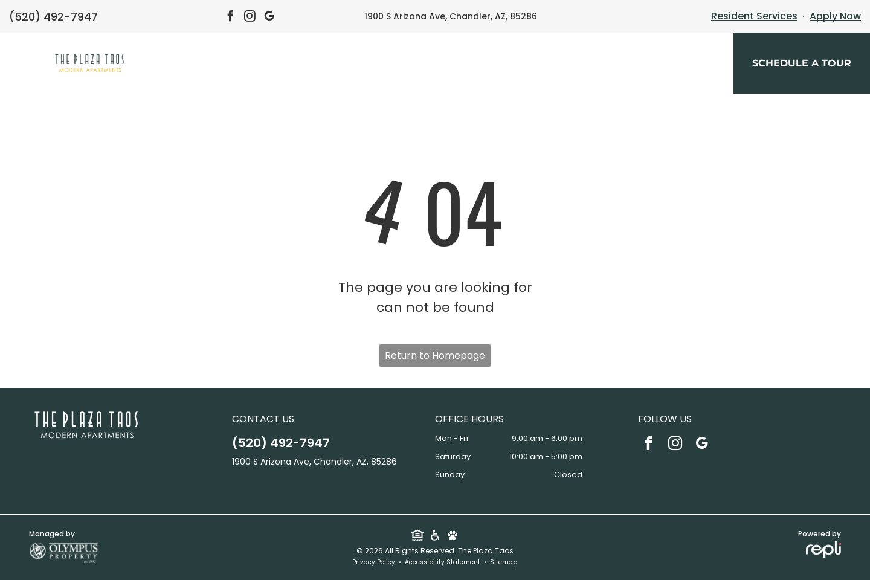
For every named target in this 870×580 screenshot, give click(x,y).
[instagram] (250, 18)
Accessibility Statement (442, 562)
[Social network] (417, 536)
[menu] (26, 64)
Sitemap (503, 562)
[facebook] (230, 18)
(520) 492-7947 (53, 16)
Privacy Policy (373, 562)
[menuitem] (327, 66)
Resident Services (754, 16)
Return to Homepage (435, 355)
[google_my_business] (269, 18)
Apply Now (835, 16)
